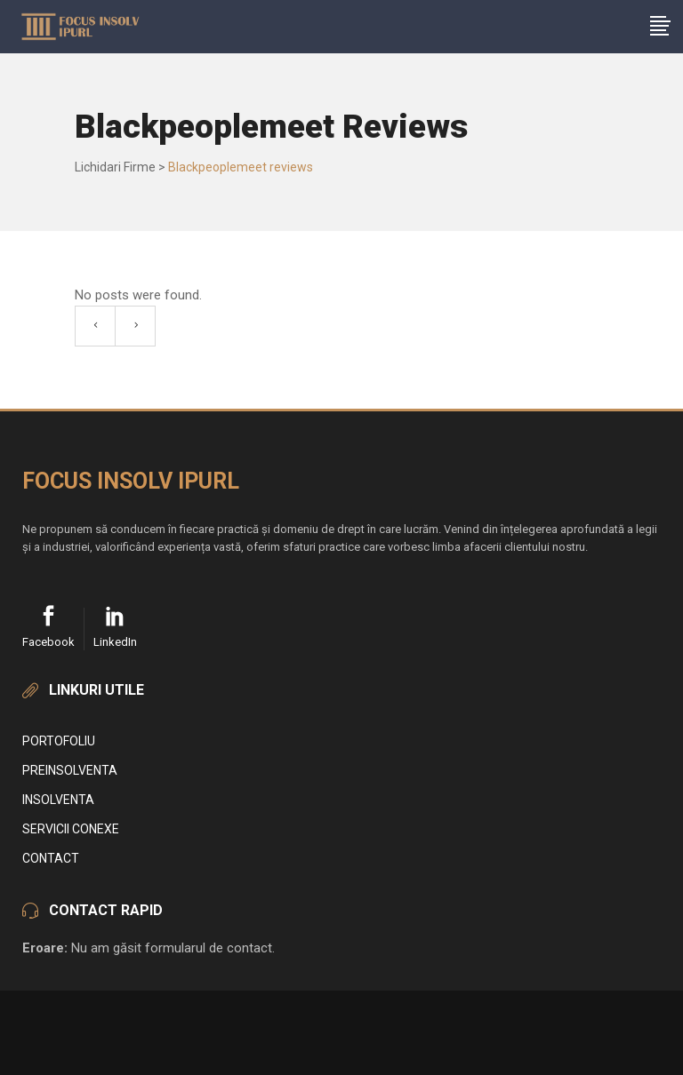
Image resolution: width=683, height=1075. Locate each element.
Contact (50, 858)
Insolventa (58, 799)
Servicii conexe (70, 829)
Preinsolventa (69, 770)
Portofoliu (58, 741)
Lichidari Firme (115, 167)
